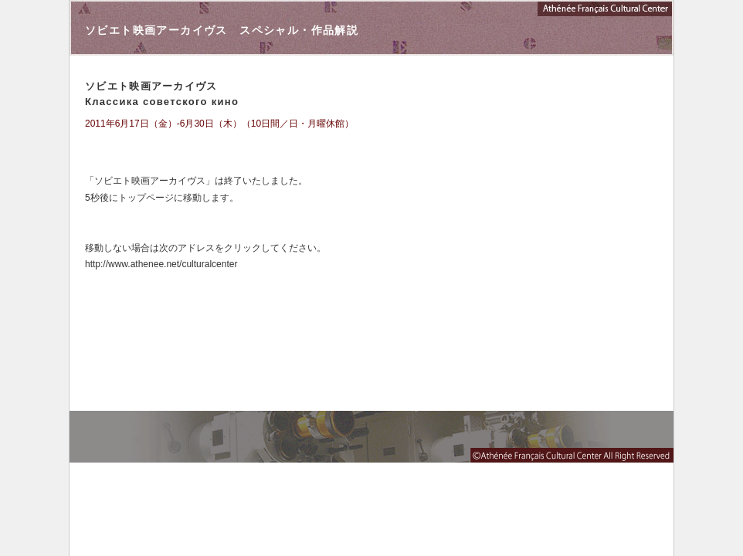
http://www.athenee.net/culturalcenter (161, 264)
